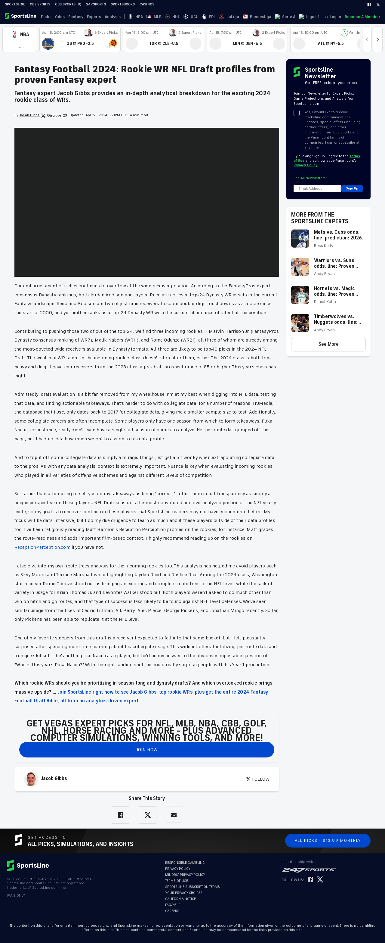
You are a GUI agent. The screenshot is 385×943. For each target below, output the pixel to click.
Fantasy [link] (75, 16)
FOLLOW (258, 779)
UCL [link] (165, 16)
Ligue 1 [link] (247, 16)
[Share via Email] (174, 814)
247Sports (96, 4)
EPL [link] (176, 16)
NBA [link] (132, 16)
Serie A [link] (231, 16)
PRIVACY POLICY (177, 868)
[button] (19, 34)
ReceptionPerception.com (42, 547)
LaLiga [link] (189, 16)
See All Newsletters (310, 178)
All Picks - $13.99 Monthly (328, 840)
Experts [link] (94, 16)
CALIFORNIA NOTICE (180, 899)
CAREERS (172, 911)
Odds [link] (60, 16)
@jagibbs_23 (54, 115)
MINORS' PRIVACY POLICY (185, 875)
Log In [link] (335, 16)
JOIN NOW (147, 750)
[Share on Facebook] (120, 815)
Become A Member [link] (362, 16)
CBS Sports (40, 4)
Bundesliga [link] (210, 16)
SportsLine (15, 4)
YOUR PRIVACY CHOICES (183, 893)
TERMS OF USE (176, 881)
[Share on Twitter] (147, 815)
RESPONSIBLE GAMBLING (185, 862)
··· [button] (260, 16)
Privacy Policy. (306, 165)
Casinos (147, 4)
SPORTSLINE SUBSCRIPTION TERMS (192, 887)
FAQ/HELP (172, 905)
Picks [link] (46, 16)
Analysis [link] (113, 16)
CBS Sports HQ (68, 4)
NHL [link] (154, 16)
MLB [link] (143, 16)
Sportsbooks (123, 4)
